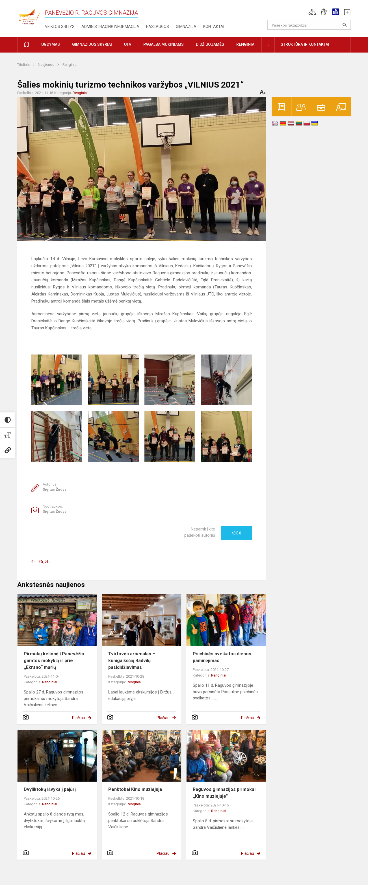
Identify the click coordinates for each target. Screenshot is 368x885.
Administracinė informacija (110, 26)
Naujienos (46, 64)
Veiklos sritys (60, 26)
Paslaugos (157, 26)
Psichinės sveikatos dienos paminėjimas (222, 657)
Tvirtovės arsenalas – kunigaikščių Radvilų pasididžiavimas (131, 660)
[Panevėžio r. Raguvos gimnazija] (28, 15)
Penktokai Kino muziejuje (135, 789)
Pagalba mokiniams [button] (163, 44)
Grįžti (44, 561)
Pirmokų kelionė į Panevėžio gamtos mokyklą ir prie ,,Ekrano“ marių (54, 660)
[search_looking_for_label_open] (345, 25)
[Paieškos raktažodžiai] (309, 25)
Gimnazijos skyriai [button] (92, 44)
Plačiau (78, 718)
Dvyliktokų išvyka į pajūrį (50, 789)
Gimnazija (186, 26)
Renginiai (69, 64)
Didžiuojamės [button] (210, 44)
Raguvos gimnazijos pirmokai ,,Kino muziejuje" (224, 793)
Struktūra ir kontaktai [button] (305, 44)
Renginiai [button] (246, 44)
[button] (312, 11)
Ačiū (236, 533)
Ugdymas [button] (50, 44)
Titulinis (24, 64)
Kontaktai (213, 26)
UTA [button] (127, 44)
